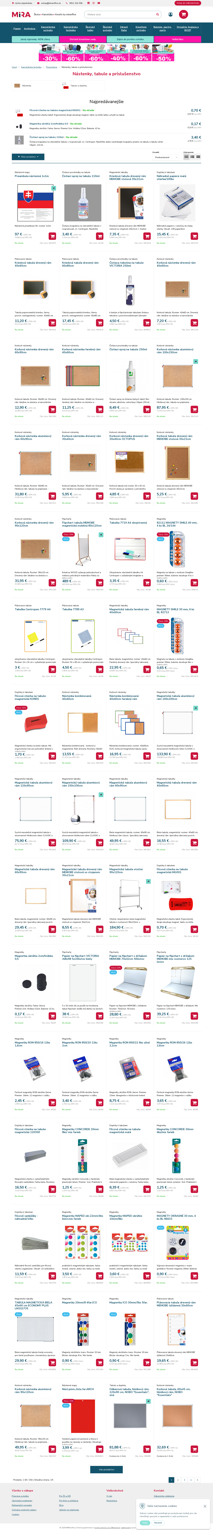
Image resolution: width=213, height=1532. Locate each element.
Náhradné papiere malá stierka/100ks (171, 177)
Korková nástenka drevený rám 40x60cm (176, 264)
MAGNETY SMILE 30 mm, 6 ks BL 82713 (175, 611)
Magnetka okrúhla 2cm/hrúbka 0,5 (49, 123)
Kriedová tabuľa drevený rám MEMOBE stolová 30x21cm (127, 177)
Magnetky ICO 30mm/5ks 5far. (128, 1302)
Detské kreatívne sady (83, 39)
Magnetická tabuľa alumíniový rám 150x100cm (81, 784)
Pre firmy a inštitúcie (68, 1500)
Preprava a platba (20, 1496)
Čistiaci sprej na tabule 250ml (128, 349)
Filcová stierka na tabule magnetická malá (125, 1130)
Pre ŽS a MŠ (65, 1496)
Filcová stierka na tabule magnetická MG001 (55, 110)
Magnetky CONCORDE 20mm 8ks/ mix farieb (80, 1130)
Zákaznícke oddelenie (164, 1496)
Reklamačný (18, 1505)
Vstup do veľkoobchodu (188, 3)
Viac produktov (106, 1469)
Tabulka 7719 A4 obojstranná (128, 522)
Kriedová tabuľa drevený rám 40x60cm (33, 264)
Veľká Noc (177, 39)
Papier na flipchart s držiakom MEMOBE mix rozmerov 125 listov (175, 959)
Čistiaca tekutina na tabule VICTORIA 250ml (126, 264)
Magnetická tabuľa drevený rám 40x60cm (177, 784)
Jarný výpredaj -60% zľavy (35, 39)
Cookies (15, 1514)
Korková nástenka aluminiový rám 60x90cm (33, 437)
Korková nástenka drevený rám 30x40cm (81, 437)
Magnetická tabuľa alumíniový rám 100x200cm (175, 697)
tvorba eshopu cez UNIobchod (107, 1528)
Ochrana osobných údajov (24, 1509)
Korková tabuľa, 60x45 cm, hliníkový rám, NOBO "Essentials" (173, 1392)
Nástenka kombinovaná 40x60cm (76, 697)
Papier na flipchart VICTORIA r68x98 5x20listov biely (80, 957)
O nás (109, 1496)
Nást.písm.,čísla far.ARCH (78, 1389)
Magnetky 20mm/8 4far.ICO (79, 1302)
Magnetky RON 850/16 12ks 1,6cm (32, 1044)
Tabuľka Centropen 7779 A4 (33, 609)
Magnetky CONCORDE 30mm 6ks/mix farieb (175, 1130)
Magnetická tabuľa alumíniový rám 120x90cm (33, 784)
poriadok (28, 1505)
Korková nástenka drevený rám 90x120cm (34, 524)
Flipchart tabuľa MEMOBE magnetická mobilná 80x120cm (82, 524)
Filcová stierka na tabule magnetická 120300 (30, 1130)
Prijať (145, 1523)
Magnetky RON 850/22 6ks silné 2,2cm (129, 1044)
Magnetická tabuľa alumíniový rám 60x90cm (128, 784)
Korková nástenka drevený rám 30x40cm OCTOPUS (128, 437)
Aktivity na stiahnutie (69, 1509)
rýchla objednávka (23, 3)
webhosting (126, 1528)
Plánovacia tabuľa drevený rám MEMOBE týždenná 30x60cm (176, 1304)
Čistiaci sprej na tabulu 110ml (47, 137)
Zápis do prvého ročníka (130, 39)
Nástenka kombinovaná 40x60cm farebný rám (124, 697)
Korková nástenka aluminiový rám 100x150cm (175, 351)
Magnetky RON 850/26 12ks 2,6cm (174, 1044)
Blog (61, 1505)
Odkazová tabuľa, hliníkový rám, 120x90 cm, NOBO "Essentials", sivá (129, 1392)
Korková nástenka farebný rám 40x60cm (81, 351)
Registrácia (111, 1500)
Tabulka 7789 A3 (73, 609)
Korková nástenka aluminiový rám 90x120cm (33, 1390)
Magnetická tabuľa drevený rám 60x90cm (35, 871)
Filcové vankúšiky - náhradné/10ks (26, 1217)
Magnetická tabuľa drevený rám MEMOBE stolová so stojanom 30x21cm (82, 872)
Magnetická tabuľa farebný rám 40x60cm (129, 611)
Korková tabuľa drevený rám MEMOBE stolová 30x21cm (174, 437)
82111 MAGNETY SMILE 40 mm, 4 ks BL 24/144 (177, 524)
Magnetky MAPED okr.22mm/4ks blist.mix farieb (82, 1217)
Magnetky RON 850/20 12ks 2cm (79, 1044)
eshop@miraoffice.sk (51, 3)
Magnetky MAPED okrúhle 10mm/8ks (125, 1217)
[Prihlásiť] (170, 15)
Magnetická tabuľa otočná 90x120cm (126, 871)
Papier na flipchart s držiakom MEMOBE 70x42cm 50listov (128, 957)
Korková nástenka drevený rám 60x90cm (34, 351)
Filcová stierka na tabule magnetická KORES (30, 697)
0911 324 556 (75, 3)
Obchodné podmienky (22, 1500)
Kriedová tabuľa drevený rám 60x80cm (80, 264)
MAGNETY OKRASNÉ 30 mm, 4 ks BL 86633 (176, 1217)
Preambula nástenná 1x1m (32, 176)
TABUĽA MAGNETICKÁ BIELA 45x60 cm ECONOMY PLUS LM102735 (33, 1305)
